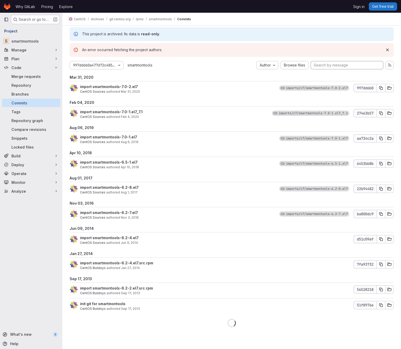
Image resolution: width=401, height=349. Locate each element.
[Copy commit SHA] (381, 88)
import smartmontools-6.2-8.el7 (109, 187)
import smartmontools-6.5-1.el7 (109, 162)
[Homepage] (7, 6)
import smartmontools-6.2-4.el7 (109, 238)
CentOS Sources (92, 91)
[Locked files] (31, 147)
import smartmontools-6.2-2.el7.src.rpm (116, 288)
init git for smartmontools (102, 303)
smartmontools (140, 65)
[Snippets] (31, 138)
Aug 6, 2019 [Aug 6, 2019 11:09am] (129, 142)
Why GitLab (25, 6)
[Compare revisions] (31, 129)
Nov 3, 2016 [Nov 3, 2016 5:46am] (130, 217)
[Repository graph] (31, 120)
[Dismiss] (387, 50)
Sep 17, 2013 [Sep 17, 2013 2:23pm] (130, 293)
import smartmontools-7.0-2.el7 (109, 86)
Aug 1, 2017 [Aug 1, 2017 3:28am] (129, 192)
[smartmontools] (31, 41)
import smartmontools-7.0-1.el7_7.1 (111, 112)
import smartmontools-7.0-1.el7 (108, 137)
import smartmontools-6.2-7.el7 (109, 212)
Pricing (47, 6)
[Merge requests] (31, 76)
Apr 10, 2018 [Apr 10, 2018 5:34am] (130, 167)
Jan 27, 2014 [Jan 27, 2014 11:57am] (130, 268)
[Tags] (31, 112)
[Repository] (31, 85)
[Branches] (31, 94)
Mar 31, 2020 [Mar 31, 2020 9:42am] (130, 91)
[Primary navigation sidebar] (6, 19)
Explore (66, 6)
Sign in (359, 6)
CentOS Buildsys (93, 268)
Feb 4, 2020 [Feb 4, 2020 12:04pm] (130, 117)
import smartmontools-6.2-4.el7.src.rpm (116, 263)
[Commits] (31, 103)
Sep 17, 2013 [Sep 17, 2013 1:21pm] (130, 309)
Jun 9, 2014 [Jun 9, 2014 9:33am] (129, 243)
